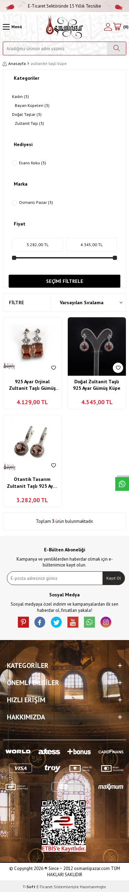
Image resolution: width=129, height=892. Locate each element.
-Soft (29, 886)
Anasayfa (14, 63)
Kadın (20, 96)
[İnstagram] (105, 622)
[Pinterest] (23, 622)
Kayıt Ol (113, 578)
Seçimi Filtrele (64, 281)
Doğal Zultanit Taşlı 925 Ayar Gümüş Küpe (96, 385)
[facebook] (39, 622)
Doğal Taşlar (27, 114)
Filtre (16, 302)
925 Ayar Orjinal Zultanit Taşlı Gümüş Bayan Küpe (32, 385)
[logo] (64, 27)
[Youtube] (72, 622)
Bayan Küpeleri (32, 105)
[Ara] (116, 48)
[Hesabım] (108, 26)
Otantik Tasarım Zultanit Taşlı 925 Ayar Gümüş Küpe (32, 482)
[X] (56, 622)
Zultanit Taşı (29, 123)
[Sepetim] (120, 26)
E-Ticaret (44, 886)
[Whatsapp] (89, 622)
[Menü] (12, 27)
